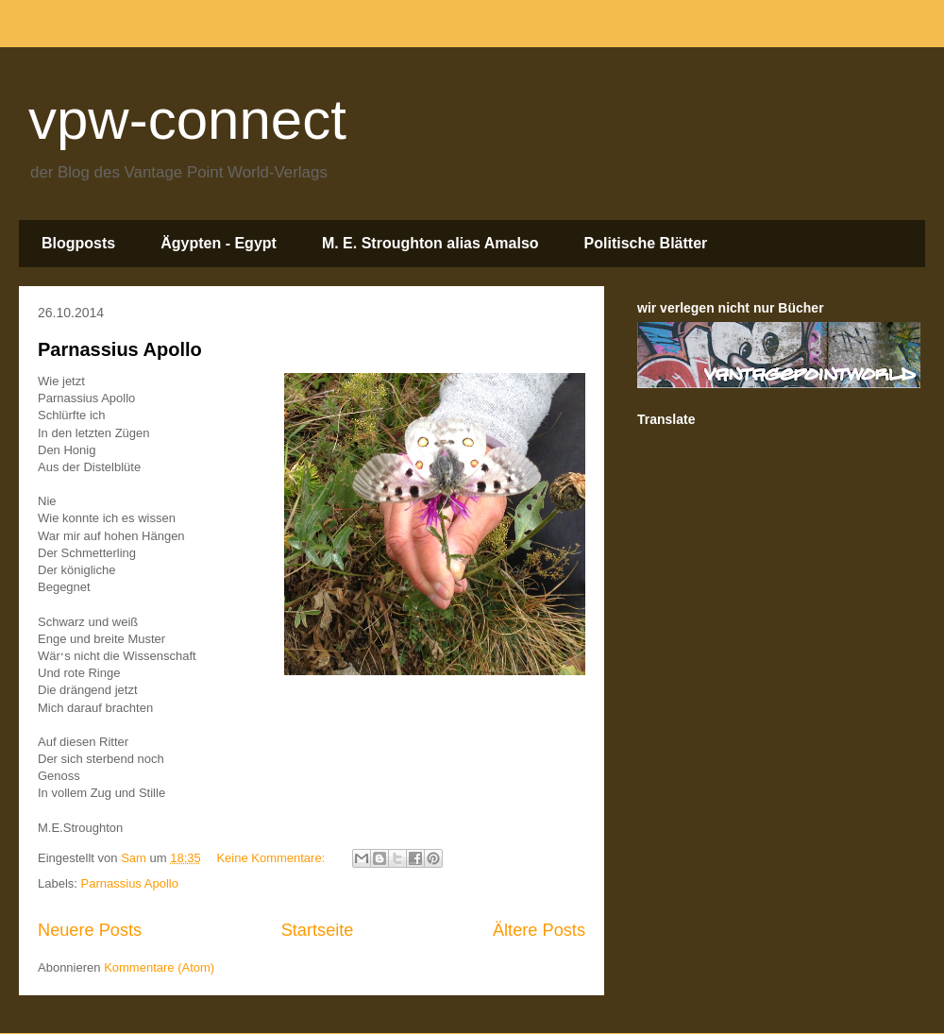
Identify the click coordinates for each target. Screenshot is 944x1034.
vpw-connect (187, 119)
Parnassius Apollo (120, 349)
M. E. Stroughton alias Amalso (430, 243)
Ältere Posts (539, 930)
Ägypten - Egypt (218, 243)
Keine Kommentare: (272, 858)
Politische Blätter (646, 243)
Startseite (317, 930)
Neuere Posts (90, 930)
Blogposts (78, 243)
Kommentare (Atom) (159, 967)
